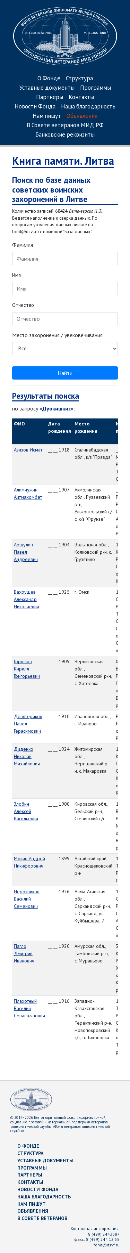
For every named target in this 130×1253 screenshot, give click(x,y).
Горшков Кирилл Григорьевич (27, 668)
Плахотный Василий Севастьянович (29, 1008)
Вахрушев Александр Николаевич (26, 599)
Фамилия (22, 245)
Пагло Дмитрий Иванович (24, 953)
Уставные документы (47, 88)
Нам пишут (47, 116)
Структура (79, 78)
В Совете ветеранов (42, 1218)
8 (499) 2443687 (104, 1234)
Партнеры (49, 97)
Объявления (82, 116)
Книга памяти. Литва (63, 160)
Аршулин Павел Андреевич (26, 552)
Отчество (23, 305)
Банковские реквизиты (65, 135)
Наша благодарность (88, 107)
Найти (65, 372)
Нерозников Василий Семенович (27, 898)
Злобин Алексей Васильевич (26, 811)
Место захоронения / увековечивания (57, 335)
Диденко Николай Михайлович (27, 756)
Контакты (81, 97)
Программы (95, 88)
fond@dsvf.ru (107, 1244)
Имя (16, 275)
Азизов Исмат (28, 450)
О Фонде (48, 78)
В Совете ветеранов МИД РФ (65, 125)
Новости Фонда (35, 107)
